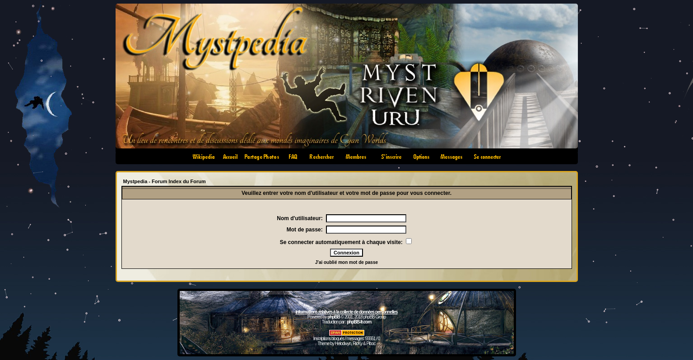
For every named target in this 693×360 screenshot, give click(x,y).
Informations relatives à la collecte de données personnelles (346, 311)
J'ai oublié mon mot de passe (346, 262)
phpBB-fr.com (359, 321)
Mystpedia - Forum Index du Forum (164, 181)
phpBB (333, 316)
